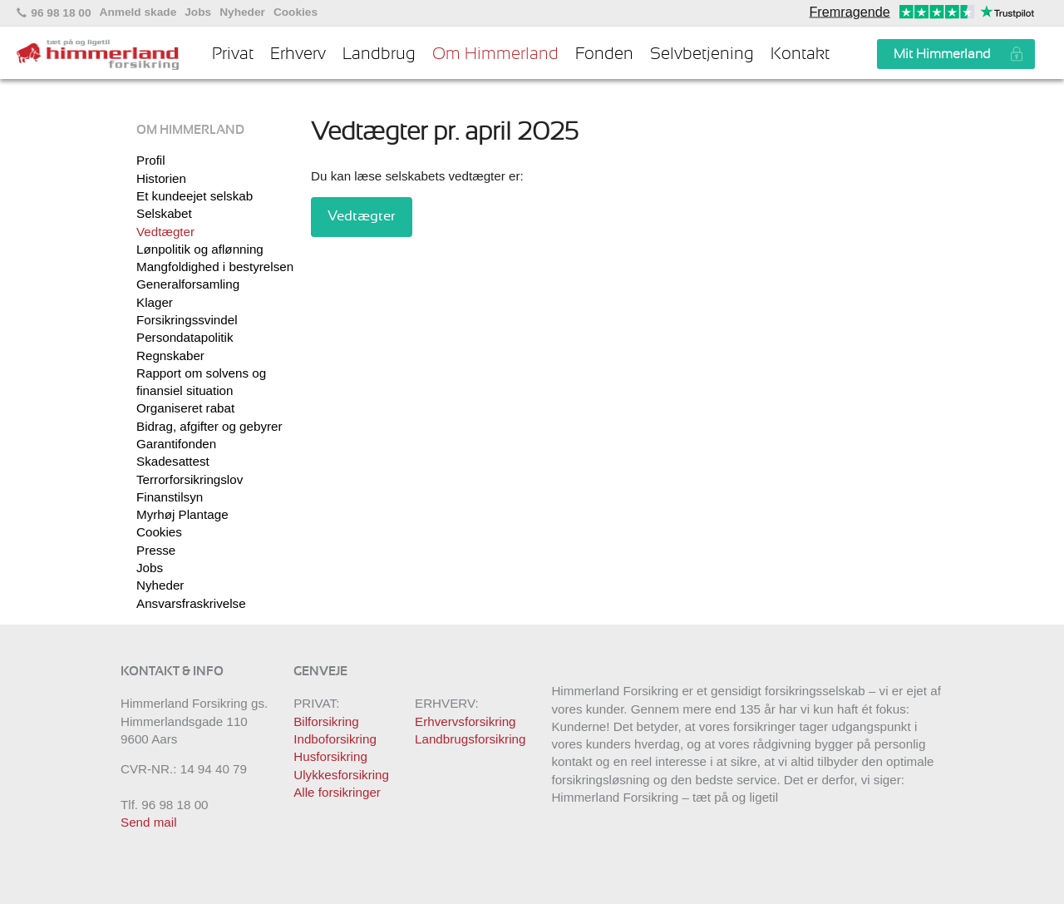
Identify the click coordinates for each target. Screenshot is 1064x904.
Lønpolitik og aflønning (200, 249)
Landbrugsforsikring (470, 739)
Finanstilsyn (169, 497)
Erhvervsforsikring (465, 721)
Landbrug (379, 54)
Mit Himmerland (942, 54)
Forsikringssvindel (187, 320)
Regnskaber (170, 355)
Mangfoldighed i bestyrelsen (214, 266)
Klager (154, 302)
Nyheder (242, 12)
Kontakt (800, 54)
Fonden (604, 54)
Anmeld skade (138, 12)
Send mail (149, 822)
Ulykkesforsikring (341, 775)
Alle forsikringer (337, 792)
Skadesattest (172, 461)
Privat (233, 54)
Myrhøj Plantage (182, 514)
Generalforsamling (187, 284)
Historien (161, 178)
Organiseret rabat (185, 408)
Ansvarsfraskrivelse (191, 603)
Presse (155, 550)
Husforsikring (330, 756)
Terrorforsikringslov (189, 479)
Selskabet (164, 213)
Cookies (295, 12)
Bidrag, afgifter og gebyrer (209, 426)
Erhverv (298, 54)
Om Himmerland (495, 54)
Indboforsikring (335, 739)
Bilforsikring (326, 721)
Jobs (198, 12)
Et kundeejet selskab (194, 196)
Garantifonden (176, 444)
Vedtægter (165, 232)
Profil (150, 160)
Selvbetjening (702, 54)
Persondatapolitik (185, 337)
